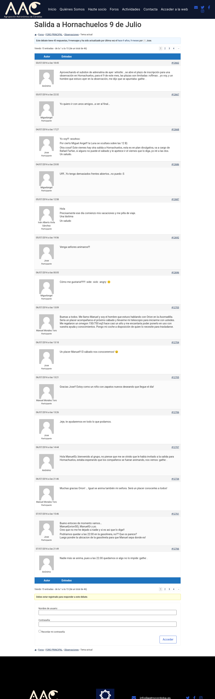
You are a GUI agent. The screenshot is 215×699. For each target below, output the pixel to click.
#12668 (175, 129)
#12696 (175, 272)
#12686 (175, 164)
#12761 (175, 514)
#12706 (175, 412)
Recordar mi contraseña (53, 632)
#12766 (175, 549)
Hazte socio (97, 9)
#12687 (175, 199)
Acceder (168, 639)
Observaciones (71, 34)
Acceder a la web (174, 9)
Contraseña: (44, 620)
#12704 (175, 342)
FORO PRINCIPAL (54, 34)
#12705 (175, 377)
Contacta (150, 9)
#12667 (175, 94)
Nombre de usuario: (48, 608)
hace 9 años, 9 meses (128, 40)
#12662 (175, 63)
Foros (114, 9)
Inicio (52, 9)
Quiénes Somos (72, 9)
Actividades (131, 9)
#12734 (175, 479)
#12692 (175, 237)
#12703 (175, 307)
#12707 (175, 447)
